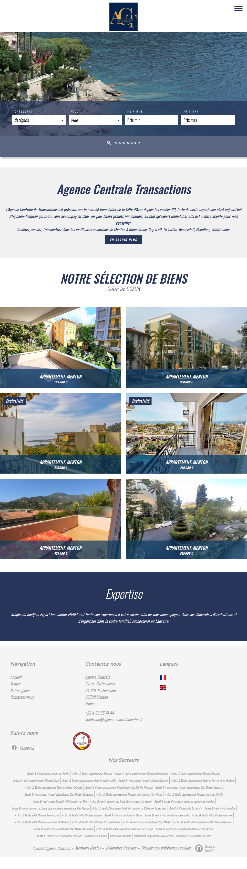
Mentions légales (88, 848)
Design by (203, 848)
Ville (75, 111)
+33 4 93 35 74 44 (99, 713)
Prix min (135, 111)
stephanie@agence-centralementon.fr (113, 719)
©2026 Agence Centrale (51, 848)
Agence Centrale (97, 677)
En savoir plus (123, 239)
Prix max (191, 111)
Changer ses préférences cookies (166, 848)
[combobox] (39, 120)
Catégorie (23, 111)
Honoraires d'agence (121, 848)
